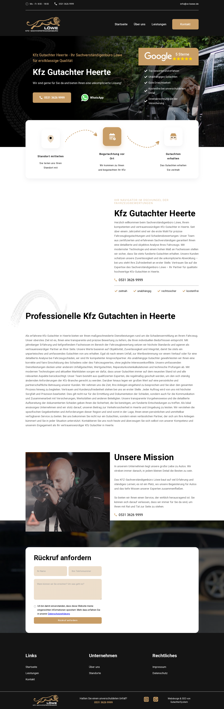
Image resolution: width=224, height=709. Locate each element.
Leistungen (159, 24)
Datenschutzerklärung (59, 613)
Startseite (121, 24)
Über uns (139, 24)
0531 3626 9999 (103, 702)
